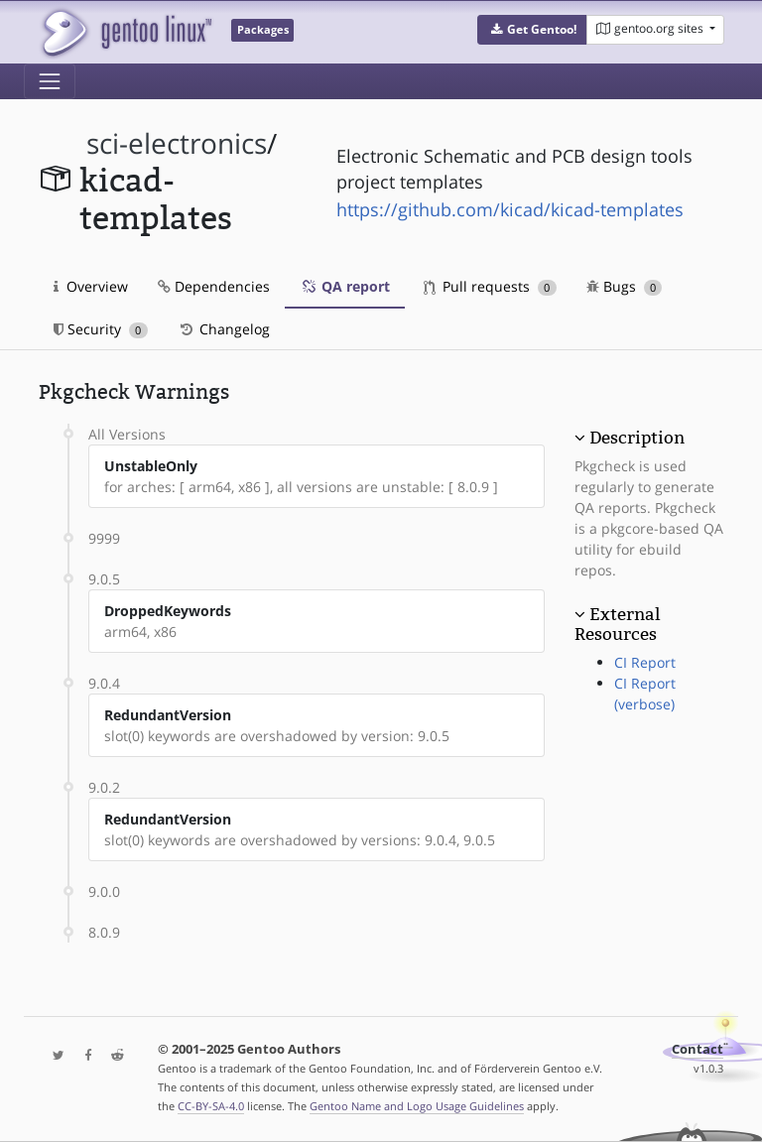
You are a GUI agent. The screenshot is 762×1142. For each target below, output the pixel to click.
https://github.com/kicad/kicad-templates (510, 209)
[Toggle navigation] (49, 81)
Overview (91, 286)
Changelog (224, 328)
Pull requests (490, 286)
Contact (697, 1049)
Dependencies (214, 286)
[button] (532, 30)
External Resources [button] (617, 624)
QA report (345, 286)
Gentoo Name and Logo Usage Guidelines (417, 1105)
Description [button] (637, 437)
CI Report (645, 662)
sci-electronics (176, 143)
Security (101, 328)
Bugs (624, 286)
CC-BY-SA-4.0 (211, 1105)
